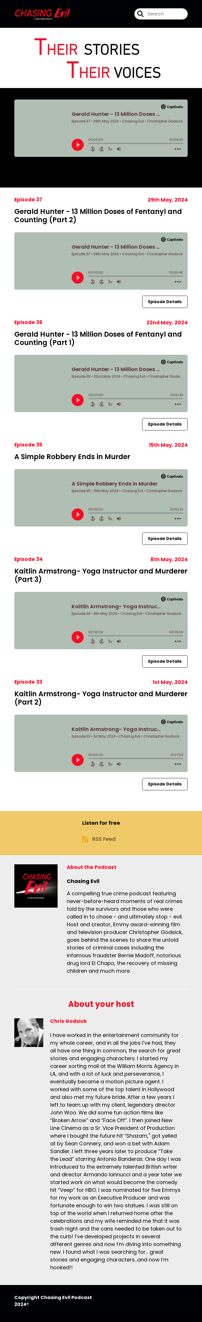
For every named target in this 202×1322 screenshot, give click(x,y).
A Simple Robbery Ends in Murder (72, 458)
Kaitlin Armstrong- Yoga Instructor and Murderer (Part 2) (100, 700)
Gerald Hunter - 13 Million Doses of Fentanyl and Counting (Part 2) (98, 218)
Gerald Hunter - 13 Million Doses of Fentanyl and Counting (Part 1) (98, 340)
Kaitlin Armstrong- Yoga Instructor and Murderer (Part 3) (100, 577)
